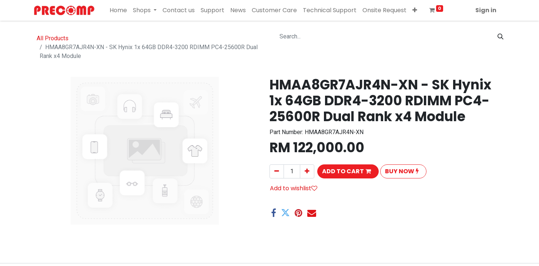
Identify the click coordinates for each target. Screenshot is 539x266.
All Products (52, 38)
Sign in (485, 10)
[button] (414, 10)
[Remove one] (277, 171)
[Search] (500, 37)
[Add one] (307, 171)
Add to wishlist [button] (293, 188)
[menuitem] (118, 10)
